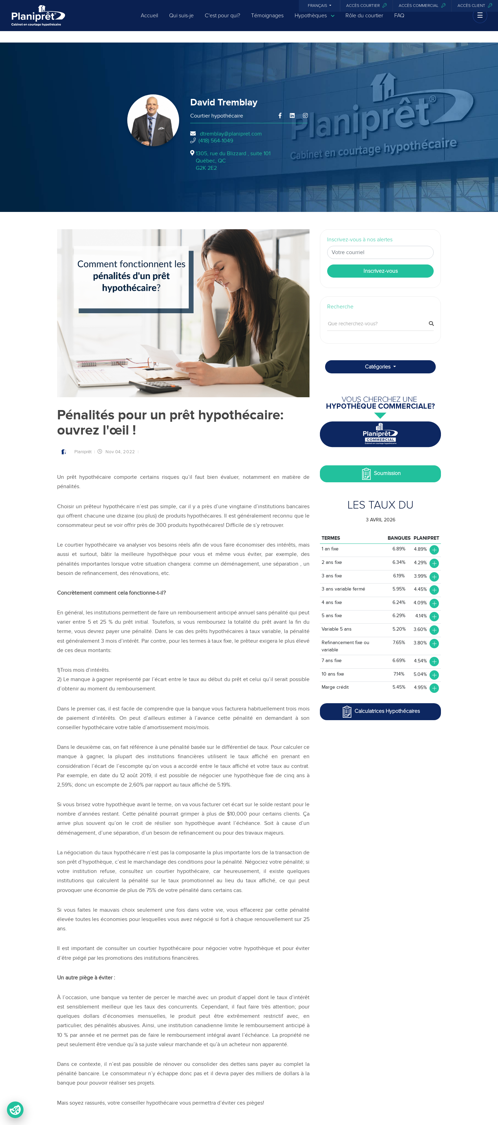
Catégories (378, 367)
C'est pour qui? (222, 21)
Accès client (475, 5)
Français (318, 6)
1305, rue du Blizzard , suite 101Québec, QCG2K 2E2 (233, 160)
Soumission (380, 474)
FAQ (399, 21)
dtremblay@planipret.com (231, 133)
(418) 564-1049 (216, 140)
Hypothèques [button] (314, 22)
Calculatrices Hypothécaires (380, 712)
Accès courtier (366, 5)
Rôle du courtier (364, 21)
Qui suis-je (181, 21)
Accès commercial (422, 5)
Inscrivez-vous (380, 271)
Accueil (149, 21)
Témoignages (267, 21)
